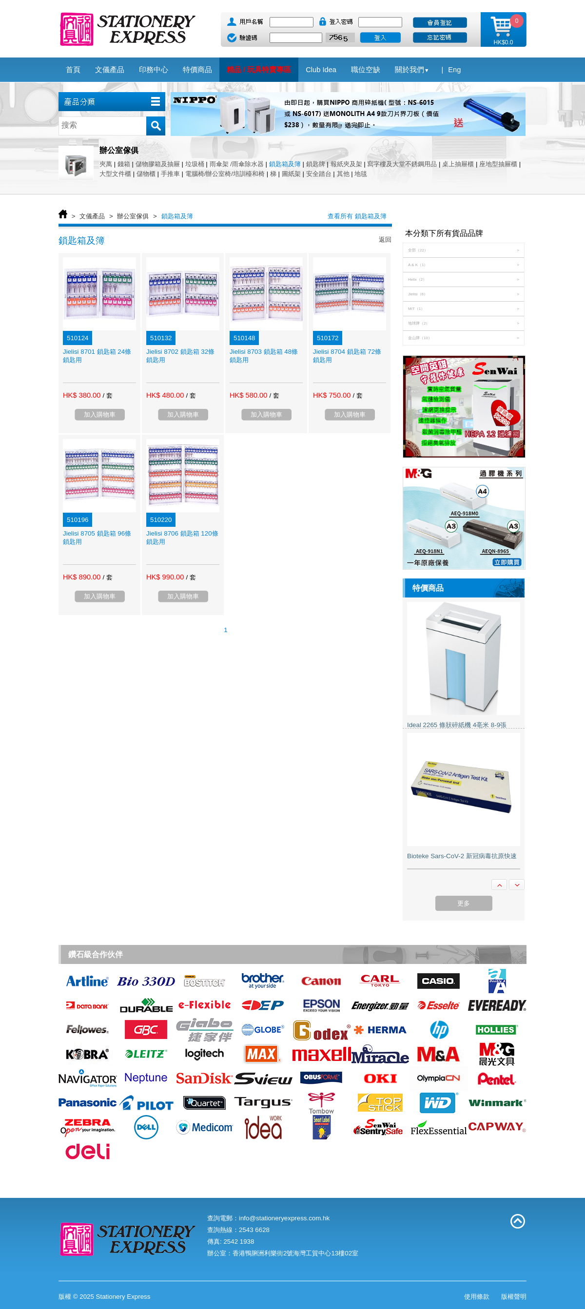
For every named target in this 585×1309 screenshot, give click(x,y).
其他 (343, 173)
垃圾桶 (194, 164)
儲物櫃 (146, 173)
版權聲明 (513, 1296)
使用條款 (476, 1296)
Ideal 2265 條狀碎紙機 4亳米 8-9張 (457, 725)
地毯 (360, 173)
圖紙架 (291, 173)
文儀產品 (92, 216)
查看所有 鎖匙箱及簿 (357, 216)
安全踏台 (319, 173)
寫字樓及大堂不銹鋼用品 (402, 164)
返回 (385, 239)
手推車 (170, 173)
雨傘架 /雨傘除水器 (237, 164)
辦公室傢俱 (133, 216)
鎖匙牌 (315, 164)
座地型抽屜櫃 (498, 164)
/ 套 (107, 395)
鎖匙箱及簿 (285, 164)
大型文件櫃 (115, 173)
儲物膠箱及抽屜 (158, 164)
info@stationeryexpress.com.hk (284, 1218)
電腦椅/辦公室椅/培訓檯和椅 (225, 173)
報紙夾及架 (346, 164)
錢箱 (123, 164)
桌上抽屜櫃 (458, 164)
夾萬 (105, 164)
